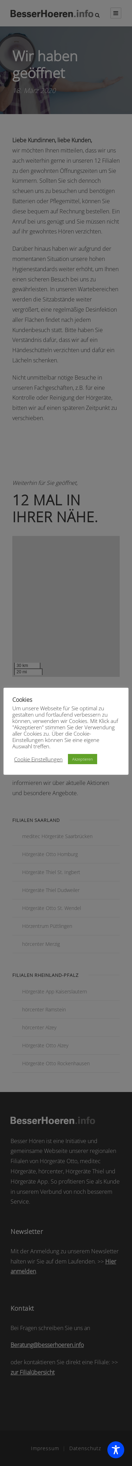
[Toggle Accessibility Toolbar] (116, 1450)
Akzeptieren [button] (82, 759)
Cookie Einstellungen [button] (38, 759)
